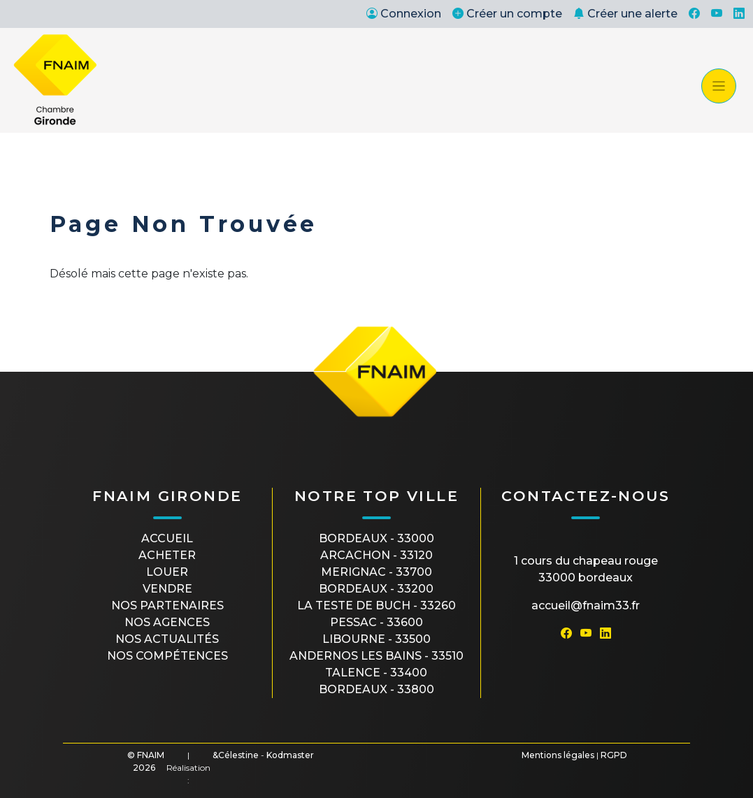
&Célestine (236, 755)
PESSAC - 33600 (376, 622)
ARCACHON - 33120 (376, 555)
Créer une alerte (625, 13)
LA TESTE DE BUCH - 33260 (376, 605)
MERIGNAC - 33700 (376, 572)
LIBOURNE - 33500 (376, 639)
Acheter (167, 555)
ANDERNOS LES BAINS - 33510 (376, 655)
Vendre (167, 588)
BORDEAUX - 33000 (376, 538)
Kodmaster (290, 755)
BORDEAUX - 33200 (376, 588)
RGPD (614, 755)
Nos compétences (167, 655)
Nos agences (167, 622)
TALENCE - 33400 (376, 672)
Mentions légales (558, 755)
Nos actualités (167, 639)
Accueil (167, 538)
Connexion (403, 13)
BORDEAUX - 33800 (376, 689)
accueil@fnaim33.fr (585, 605)
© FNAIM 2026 (145, 761)
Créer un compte (507, 13)
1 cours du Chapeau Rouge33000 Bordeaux (586, 569)
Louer (167, 572)
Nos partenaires (167, 605)
